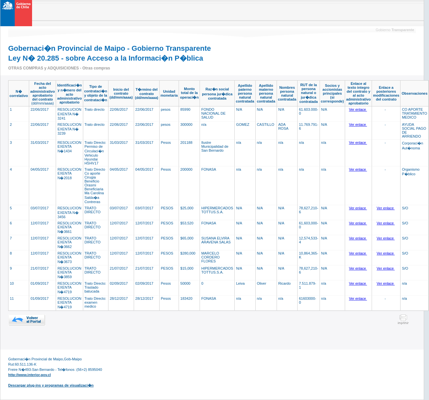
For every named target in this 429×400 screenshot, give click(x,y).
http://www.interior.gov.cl (29, 375)
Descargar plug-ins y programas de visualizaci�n (50, 385)
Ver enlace (358, 109)
